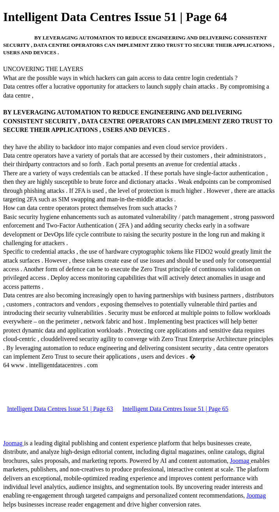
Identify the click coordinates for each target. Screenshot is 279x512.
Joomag (13, 443)
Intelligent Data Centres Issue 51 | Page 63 (60, 408)
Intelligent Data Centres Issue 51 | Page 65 (175, 408)
